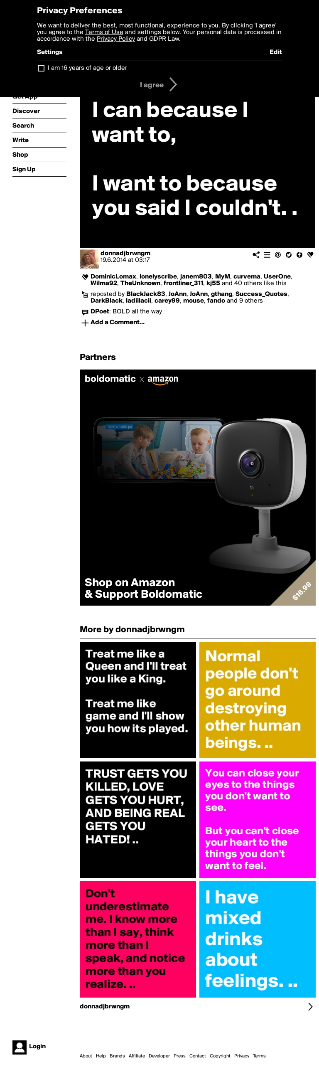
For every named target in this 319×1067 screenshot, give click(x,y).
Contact (197, 1056)
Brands (117, 1056)
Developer (159, 1056)
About (86, 1056)
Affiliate (137, 1056)
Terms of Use (104, 32)
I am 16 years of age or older (87, 68)
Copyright (220, 1056)
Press (180, 1056)
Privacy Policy (116, 39)
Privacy (241, 1056)
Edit (276, 52)
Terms (259, 1056)
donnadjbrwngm (125, 253)
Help (101, 1056)
